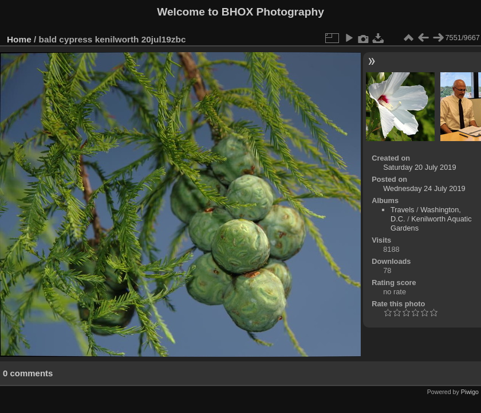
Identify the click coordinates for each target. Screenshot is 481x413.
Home (19, 39)
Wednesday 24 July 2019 (424, 188)
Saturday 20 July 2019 (419, 167)
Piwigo (470, 391)
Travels (402, 209)
